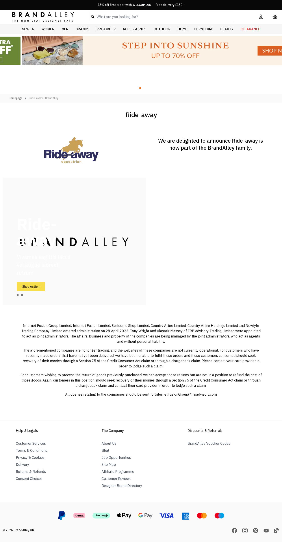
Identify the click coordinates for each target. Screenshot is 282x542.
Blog (105, 450)
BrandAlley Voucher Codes (208, 443)
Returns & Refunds (31, 471)
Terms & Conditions (31, 450)
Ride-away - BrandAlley (44, 98)
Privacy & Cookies (30, 457)
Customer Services (31, 443)
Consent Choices (29, 478)
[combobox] (166, 16)
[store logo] (39, 17)
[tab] (18, 295)
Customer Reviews (116, 478)
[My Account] (261, 17)
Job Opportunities (116, 457)
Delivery (22, 464)
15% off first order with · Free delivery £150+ (141, 4)
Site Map (109, 464)
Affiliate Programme (118, 471)
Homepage (15, 98)
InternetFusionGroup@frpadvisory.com (185, 394)
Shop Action (30, 287)
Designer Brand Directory (122, 485)
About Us (109, 443)
